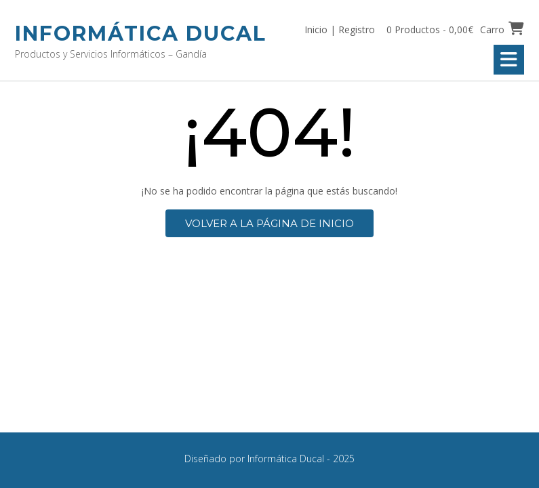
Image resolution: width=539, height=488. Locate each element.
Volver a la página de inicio (269, 223)
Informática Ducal (140, 33)
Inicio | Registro (339, 29)
